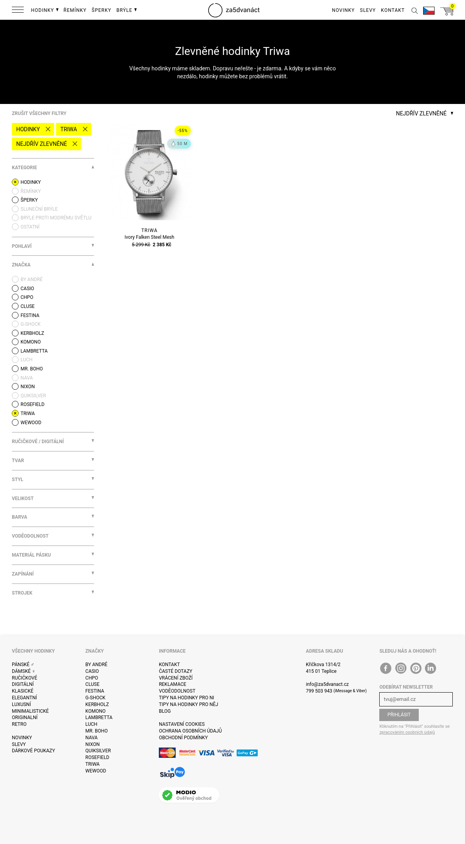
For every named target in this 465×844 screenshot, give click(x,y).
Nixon (92, 744)
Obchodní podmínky (183, 737)
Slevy (19, 744)
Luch (91, 724)
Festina (94, 691)
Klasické (22, 691)
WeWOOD (95, 771)
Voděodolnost (177, 691)
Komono (95, 711)
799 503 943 (319, 691)
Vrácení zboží (175, 678)
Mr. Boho (96, 731)
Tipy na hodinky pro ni (186, 698)
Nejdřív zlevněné (41, 144)
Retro (19, 724)
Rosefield (97, 757)
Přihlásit (399, 714)
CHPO (91, 678)
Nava (91, 737)
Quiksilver (98, 750)
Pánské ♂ (23, 664)
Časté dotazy (175, 671)
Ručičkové (24, 678)
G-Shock (95, 698)
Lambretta (98, 717)
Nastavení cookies (182, 724)
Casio (92, 671)
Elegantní (24, 698)
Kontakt (169, 664)
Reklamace (172, 684)
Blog (165, 711)
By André (96, 664)
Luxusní (21, 704)
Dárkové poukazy (33, 750)
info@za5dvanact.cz (327, 684)
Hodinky (28, 129)
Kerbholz (97, 704)
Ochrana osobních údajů (190, 731)
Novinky (22, 737)
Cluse (92, 684)
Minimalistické (30, 711)
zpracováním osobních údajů (407, 732)
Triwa (68, 129)
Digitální (23, 684)
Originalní (25, 717)
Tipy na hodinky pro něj (188, 704)
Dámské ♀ (24, 671)
